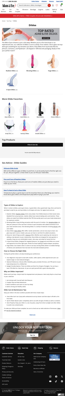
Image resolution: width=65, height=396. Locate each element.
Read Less (32, 314)
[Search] (34, 5)
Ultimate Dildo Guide (11, 168)
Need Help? (59, 1)
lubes (58, 308)
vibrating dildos (53, 222)
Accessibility (5, 381)
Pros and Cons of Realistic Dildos (15, 179)
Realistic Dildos (20, 214)
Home (3, 21)
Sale (61, 9)
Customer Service (7, 356)
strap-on (28, 235)
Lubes (47, 9)
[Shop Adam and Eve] (32, 34)
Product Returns (6, 363)
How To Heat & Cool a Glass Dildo (15, 190)
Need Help (23, 348)
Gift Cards (5, 384)
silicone (55, 226)
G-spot (42, 241)
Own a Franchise (38, 372)
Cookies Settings (6, 375)
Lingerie (40, 9)
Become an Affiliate (39, 368)
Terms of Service (6, 377)
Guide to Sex (21, 360)
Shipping (44, 1)
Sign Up (32, 335)
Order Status (35, 1)
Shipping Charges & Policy (7, 367)
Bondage (33, 9)
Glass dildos (17, 231)
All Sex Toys (21, 356)
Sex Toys (9, 21)
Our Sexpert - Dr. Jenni (24, 363)
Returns (51, 1)
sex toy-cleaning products (14, 310)
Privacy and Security (7, 372)
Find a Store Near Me (40, 365)
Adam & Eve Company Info (40, 357)
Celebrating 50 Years (39, 362)
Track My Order (6, 360)
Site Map (20, 366)
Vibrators (25, 9)
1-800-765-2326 (12, 1)
